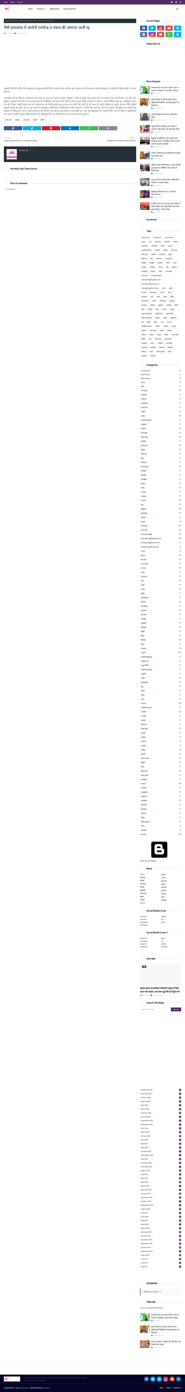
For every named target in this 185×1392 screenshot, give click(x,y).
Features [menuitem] (40, 9)
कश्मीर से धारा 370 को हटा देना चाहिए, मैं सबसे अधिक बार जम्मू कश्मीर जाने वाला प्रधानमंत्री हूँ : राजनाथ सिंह (165, 206)
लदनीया (151, 335)
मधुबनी (35, 120)
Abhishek (9, 33)
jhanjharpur (145, 237)
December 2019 (161, 1167)
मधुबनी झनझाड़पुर (146, 314)
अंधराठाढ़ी (158, 242)
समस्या (152, 343)
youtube (143, 919)
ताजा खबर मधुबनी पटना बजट (149, 288)
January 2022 (161, 1136)
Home (6, 2)
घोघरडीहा (160, 263)
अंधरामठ (175, 242)
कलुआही (157, 250)
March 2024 (161, 1109)
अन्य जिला (154, 246)
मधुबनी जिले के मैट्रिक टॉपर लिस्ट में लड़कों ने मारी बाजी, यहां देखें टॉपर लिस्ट (165, 127)
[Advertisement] (160, 1032)
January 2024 (161, 1117)
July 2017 (161, 1259)
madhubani (157, 237)
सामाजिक (153, 347)
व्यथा (150, 339)
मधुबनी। (157, 318)
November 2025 (161, 1090)
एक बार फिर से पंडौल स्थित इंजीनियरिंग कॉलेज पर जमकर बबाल (165, 181)
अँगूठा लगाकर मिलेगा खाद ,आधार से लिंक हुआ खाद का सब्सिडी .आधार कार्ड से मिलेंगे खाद (166, 168)
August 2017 (161, 1255)
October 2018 (161, 1201)
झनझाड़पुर (144, 271)
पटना (151, 297)
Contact (20, 2)
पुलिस (172, 297)
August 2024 (161, 1101)
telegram (143, 944)
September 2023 (161, 1121)
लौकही (42, 120)
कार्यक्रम (165, 250)
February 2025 (161, 1094)
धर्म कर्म (162, 292)
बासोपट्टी (168, 305)
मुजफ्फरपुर (173, 318)
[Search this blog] (155, 1009)
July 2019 (161, 1174)
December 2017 (161, 1240)
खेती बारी (144, 259)
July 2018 (161, 1213)
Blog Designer (24, 1388)
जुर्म (167, 267)
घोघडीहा (151, 263)
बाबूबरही (160, 305)
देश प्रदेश (143, 292)
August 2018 (161, 1209)
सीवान (151, 352)
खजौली (153, 254)
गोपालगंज (159, 259)
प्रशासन (154, 301)
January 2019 (161, 1194)
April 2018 (161, 1224)
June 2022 (161, 1128)
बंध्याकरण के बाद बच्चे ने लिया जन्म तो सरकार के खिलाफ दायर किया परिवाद (165, 89)
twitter (163, 916)
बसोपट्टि (152, 305)
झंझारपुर (17, 120)
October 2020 (161, 1151)
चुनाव (175, 263)
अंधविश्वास (144, 246)
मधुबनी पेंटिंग (169, 314)
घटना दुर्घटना (168, 259)
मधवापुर (164, 309)
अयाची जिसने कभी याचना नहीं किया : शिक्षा (164, 116)
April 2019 (161, 1182)
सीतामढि (161, 347)
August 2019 (161, 1171)
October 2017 (161, 1247)
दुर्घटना (171, 288)
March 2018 (161, 1228)
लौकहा (159, 335)
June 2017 (161, 1263)
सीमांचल (143, 352)
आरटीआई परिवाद (146, 250)
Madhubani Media (151, 1292)
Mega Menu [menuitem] (54, 9)
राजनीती (165, 326)
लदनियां (143, 335)
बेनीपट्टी (150, 309)
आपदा (170, 246)
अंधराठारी (167, 242)
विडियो (143, 339)
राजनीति (157, 326)
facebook (143, 916)
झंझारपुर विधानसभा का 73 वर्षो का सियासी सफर (163, 193)
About (13, 2)
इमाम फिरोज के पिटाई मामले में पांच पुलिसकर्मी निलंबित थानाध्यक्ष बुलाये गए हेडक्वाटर (165, 102)
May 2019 (161, 1178)
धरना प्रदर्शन (153, 292)
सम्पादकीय (169, 343)
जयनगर (160, 267)
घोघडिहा (143, 263)
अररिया (162, 246)
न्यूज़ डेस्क (144, 297)
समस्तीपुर (144, 343)
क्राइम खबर (14, 21)
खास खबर (162, 254)
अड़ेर (150, 242)
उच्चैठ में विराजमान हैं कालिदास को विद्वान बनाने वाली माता (166, 154)
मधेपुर (165, 318)
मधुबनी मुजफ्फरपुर (146, 318)
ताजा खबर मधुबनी (156, 275)
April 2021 (161, 1147)
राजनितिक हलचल (146, 326)
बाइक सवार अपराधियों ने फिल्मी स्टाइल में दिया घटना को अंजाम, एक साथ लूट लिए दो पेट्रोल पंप (160, 990)
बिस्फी (176, 305)
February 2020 (161, 1163)
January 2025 (161, 1097)
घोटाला (168, 263)
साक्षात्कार (144, 347)
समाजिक (160, 343)
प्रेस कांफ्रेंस (163, 301)
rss (162, 919)
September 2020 (161, 1155)
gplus (163, 922)
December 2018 (161, 1197)
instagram (144, 922)
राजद (162, 322)
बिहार (143, 309)
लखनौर (162, 330)
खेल (151, 259)
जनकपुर (143, 267)
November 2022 (161, 1124)
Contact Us (177, 1388)
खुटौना (170, 254)
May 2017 (161, 1267)
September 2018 (161, 1205)
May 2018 (161, 1220)
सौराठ (169, 352)
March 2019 (161, 1186)
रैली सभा (143, 330)
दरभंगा (164, 288)
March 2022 (161, 1132)
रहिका (148, 322)
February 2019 (161, 1190)
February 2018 (161, 1232)
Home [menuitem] (30, 9)
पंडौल (158, 297)
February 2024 (161, 1113)
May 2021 (161, 1144)
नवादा (169, 292)
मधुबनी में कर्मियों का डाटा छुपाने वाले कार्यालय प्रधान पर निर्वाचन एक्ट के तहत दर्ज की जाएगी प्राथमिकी (165, 141)
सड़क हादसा (168, 339)
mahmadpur (169, 237)
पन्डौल (165, 297)
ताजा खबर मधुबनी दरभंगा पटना (150, 284)
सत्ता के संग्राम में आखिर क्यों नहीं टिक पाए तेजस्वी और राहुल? (166, 1343)
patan (143, 242)
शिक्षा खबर (158, 339)
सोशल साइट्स (161, 352)
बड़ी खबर (144, 305)
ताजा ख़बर (144, 275)
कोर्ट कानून (174, 250)
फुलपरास (171, 301)
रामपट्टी (173, 326)
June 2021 (161, 1140)
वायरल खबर (175, 335)
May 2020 (161, 1159)
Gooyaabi (45, 1388)
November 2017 (161, 1244)
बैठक (157, 309)
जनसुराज (152, 267)
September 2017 (161, 1251)
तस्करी (160, 271)
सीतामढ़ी (170, 347)
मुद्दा (142, 322)
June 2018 (161, 1217)
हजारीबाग (144, 356)
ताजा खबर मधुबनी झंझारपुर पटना (150, 280)
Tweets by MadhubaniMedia (151, 1308)
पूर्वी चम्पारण (145, 301)
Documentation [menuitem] (69, 9)
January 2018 (161, 1236)
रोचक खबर (153, 330)
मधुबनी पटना (159, 314)
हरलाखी (152, 356)
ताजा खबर (27, 120)
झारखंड (153, 271)
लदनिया (169, 330)
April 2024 (161, 1105)
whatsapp (143, 925)
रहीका (155, 322)
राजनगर (169, 322)
